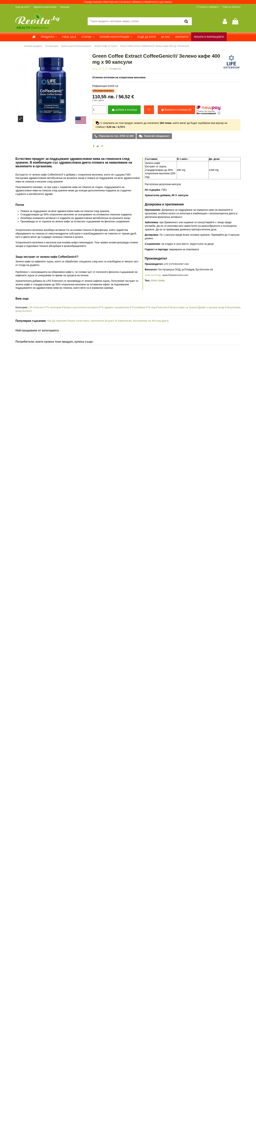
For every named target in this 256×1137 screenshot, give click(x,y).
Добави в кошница (124, 109)
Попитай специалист (156, 136)
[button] (49, 36)
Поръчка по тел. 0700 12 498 (116, 136)
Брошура (64, 7)
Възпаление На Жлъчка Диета (151, 320)
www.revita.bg (152, 275)
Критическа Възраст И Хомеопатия (111, 320)
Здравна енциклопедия (45, 7)
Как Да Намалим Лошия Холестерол (68, 320)
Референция (99, 86)
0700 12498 (157, 280)
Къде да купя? (22, 7)
